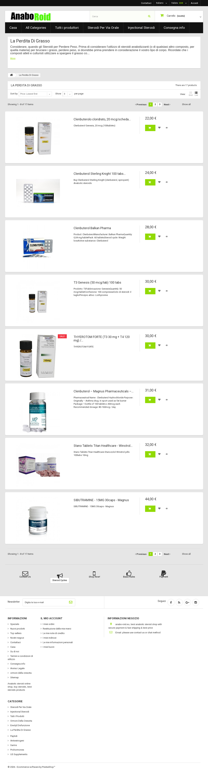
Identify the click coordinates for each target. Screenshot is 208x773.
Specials (14, 624)
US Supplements (18, 754)
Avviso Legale (17, 668)
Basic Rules (129, 576)
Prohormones (17, 749)
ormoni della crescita (21, 673)
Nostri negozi (17, 637)
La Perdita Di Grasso (20, 730)
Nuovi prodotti (17, 628)
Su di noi (14, 651)
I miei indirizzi (49, 637)
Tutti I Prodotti (17, 716)
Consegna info (174, 28)
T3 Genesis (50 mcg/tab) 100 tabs (97, 282)
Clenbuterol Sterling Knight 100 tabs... (100, 173)
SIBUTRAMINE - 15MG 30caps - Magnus (101, 500)
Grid (191, 93)
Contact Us (25, 576)
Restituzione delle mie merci (57, 628)
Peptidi (13, 736)
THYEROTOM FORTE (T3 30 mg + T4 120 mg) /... (102, 338)
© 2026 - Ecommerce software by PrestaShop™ (31, 767)
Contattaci (146, 3)
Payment (163, 576)
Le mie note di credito (54, 633)
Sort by (14, 93)
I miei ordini (48, 624)
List (196, 93)
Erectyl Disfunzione (20, 725)
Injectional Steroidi (141, 28)
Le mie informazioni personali (58, 642)
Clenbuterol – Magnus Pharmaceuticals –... (104, 391)
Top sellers (15, 633)
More (13, 58)
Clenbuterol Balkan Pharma (92, 228)
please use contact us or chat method (141, 632)
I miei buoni (48, 647)
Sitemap (14, 677)
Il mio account (51, 618)
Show (58, 93)
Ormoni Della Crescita (21, 720)
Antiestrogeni (17, 740)
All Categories (36, 28)
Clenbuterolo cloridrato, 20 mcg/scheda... (102, 119)
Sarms (13, 745)
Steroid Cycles (59, 580)
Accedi (194, 3)
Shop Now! (94, 576)
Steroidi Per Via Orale (103, 28)
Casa (13, 28)
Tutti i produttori (67, 28)
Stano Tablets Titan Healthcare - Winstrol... (103, 445)
